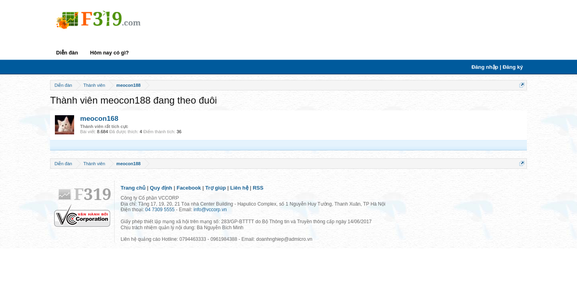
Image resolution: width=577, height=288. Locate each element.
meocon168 (99, 118)
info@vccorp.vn (210, 209)
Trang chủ (133, 188)
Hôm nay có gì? (109, 53)
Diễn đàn (67, 53)
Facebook (189, 188)
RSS (258, 188)
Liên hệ (239, 188)
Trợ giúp (215, 188)
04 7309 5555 (159, 209)
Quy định (161, 188)
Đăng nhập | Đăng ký (497, 67)
